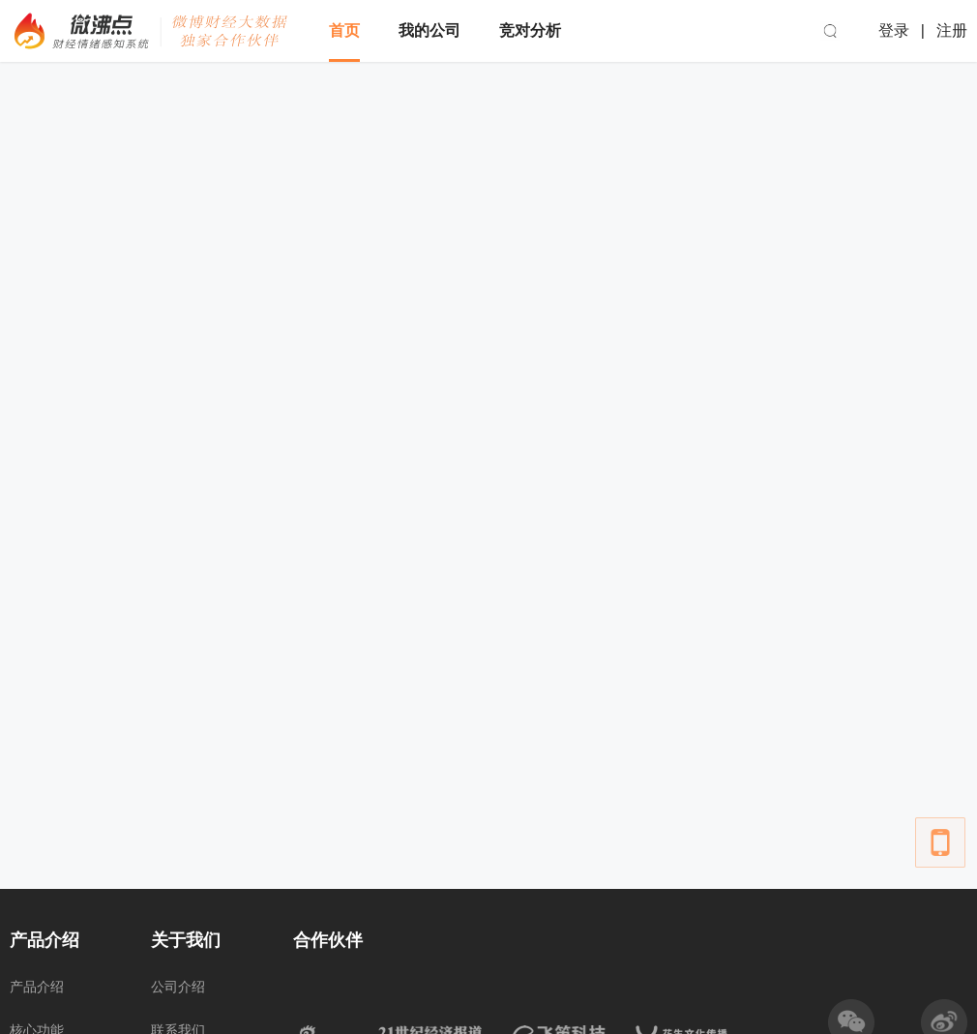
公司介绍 (178, 986)
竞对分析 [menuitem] (530, 30)
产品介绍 (37, 986)
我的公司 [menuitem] (429, 30)
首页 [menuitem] (344, 30)
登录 (893, 30)
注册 (951, 30)
